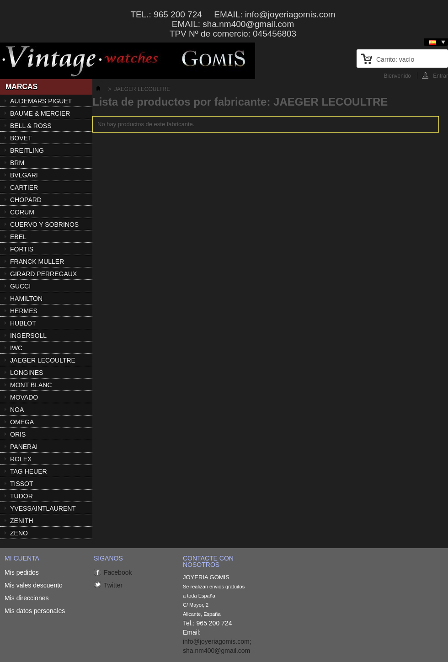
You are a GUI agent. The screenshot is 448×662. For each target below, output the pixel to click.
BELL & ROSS (31, 125)
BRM (17, 162)
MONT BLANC (31, 385)
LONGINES (26, 372)
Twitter (113, 585)
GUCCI (20, 286)
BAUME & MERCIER (40, 113)
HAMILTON (26, 298)
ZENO (19, 533)
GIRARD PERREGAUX (43, 274)
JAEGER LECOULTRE (42, 360)
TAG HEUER (28, 471)
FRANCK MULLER (37, 261)
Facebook (118, 572)
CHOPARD (26, 199)
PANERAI (23, 446)
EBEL (18, 236)
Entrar (440, 76)
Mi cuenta (22, 558)
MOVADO (24, 397)
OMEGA (22, 422)
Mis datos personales (35, 611)
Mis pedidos (22, 572)
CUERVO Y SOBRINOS (44, 224)
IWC (16, 348)
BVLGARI (24, 175)
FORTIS (21, 249)
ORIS (18, 434)
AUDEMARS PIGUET (41, 101)
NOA (17, 409)
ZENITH (21, 520)
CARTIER (24, 187)
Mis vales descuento (34, 585)
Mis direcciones (26, 598)
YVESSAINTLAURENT (43, 508)
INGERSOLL (28, 335)
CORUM (22, 212)
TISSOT (21, 483)
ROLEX (21, 459)
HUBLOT (23, 323)
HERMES (23, 311)
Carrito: (395, 59)
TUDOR (21, 496)
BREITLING (27, 150)
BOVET (21, 138)
